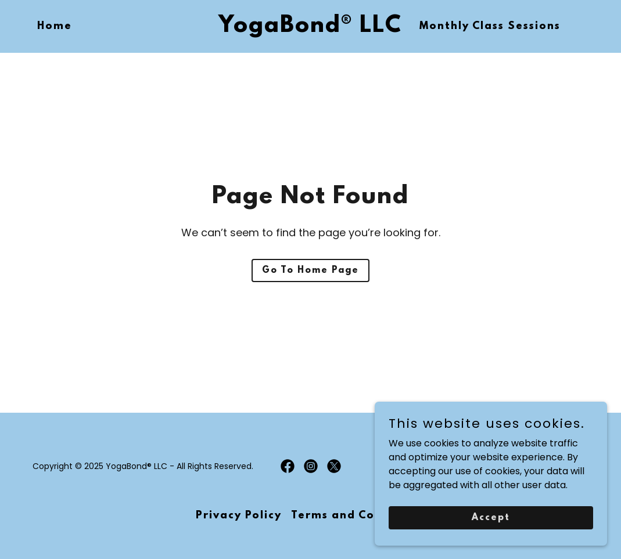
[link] (310, 28)
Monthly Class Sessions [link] (490, 27)
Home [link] (54, 27)
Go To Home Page (310, 270)
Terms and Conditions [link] (358, 516)
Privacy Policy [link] (239, 516)
